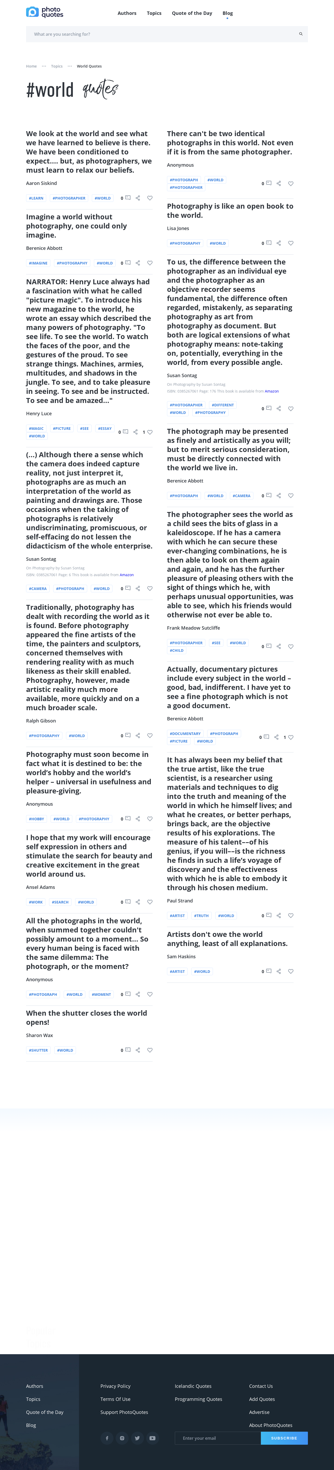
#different (223, 405)
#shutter (38, 1048)
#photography (72, 264)
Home (31, 66)
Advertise (259, 1412)
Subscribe (284, 1438)
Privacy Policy (115, 1386)
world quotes (89, 66)
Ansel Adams (40, 886)
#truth (201, 914)
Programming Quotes (198, 1399)
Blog (228, 13)
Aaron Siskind (41, 184)
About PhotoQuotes (271, 1425)
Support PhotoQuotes (124, 1412)
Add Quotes (262, 1399)
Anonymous (39, 803)
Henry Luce (39, 414)
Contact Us (261, 1386)
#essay (105, 428)
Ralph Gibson (41, 720)
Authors (127, 13)
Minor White (86, 1354)
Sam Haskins (181, 955)
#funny (34, 1313)
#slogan (35, 1326)
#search (60, 901)
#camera (38, 588)
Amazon (127, 574)
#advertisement (43, 1339)
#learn (36, 199)
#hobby (36, 818)
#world (103, 199)
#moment (101, 993)
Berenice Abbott (44, 249)
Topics (154, 13)
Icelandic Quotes (193, 1386)
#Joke (32, 1300)
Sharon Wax (39, 1034)
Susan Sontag (41, 559)
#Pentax (35, 1352)
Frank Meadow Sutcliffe (193, 628)
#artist (177, 914)
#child (177, 650)
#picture (62, 428)
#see (84, 428)
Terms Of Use (115, 1399)
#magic (36, 428)
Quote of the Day (192, 13)
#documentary (185, 733)
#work (36, 901)
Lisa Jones (178, 229)
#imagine (38, 264)
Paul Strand (180, 900)
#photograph (70, 588)
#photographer (69, 199)
